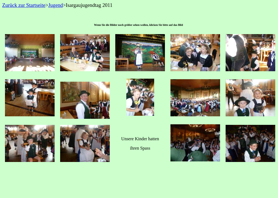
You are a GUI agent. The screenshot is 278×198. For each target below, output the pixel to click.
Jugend (55, 5)
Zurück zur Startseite (23, 5)
